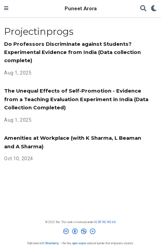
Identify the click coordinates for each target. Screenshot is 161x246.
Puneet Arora (81, 8)
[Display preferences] (154, 9)
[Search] (143, 9)
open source (79, 243)
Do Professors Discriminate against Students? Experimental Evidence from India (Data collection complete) (72, 52)
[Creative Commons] (80, 233)
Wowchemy (52, 243)
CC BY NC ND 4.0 (105, 222)
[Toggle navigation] (6, 8)
